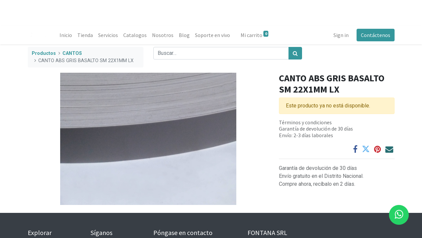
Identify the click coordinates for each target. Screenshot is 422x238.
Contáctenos (375, 35)
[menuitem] (66, 35)
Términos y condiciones (305, 122)
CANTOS (72, 53)
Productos (44, 53)
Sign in (341, 35)
